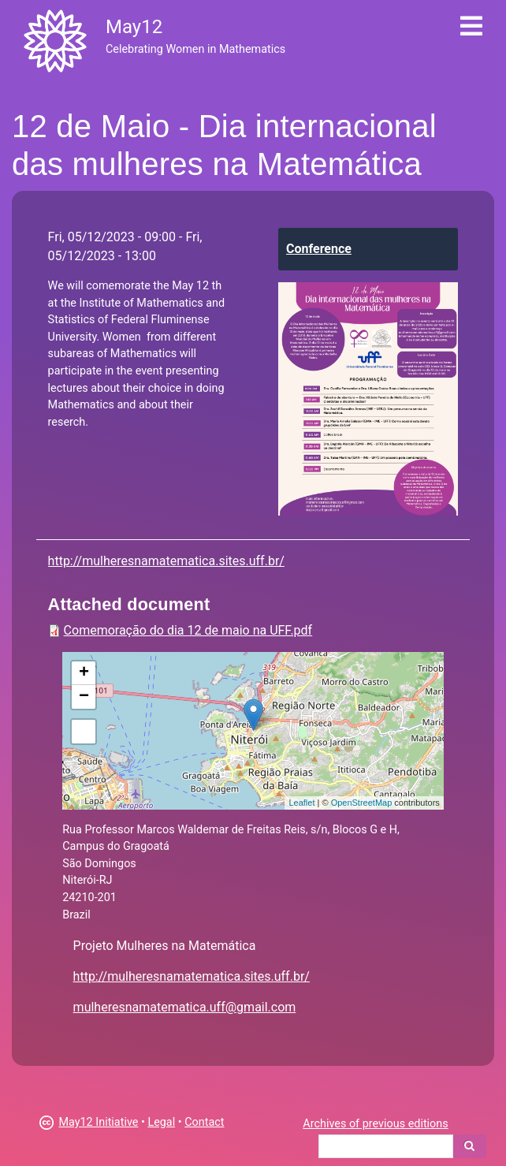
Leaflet (301, 802)
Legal (161, 1122)
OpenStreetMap (362, 802)
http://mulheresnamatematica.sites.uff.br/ (166, 560)
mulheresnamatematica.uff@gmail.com (184, 1007)
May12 (134, 27)
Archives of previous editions (375, 1124)
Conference (319, 248)
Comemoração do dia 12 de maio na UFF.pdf (188, 630)
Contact (204, 1122)
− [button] (84, 697)
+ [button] (84, 673)
